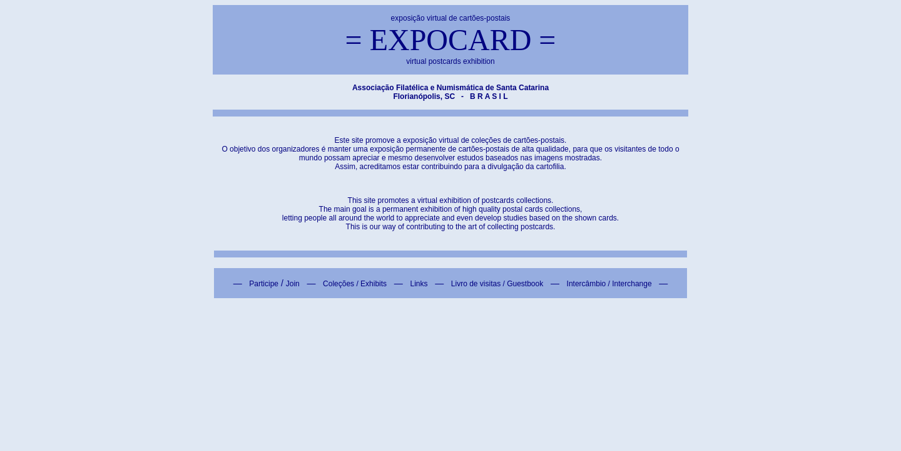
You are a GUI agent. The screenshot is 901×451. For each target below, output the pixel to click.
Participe (263, 283)
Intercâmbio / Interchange (609, 283)
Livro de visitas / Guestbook (497, 283)
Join (293, 283)
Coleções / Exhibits (355, 283)
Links (418, 283)
